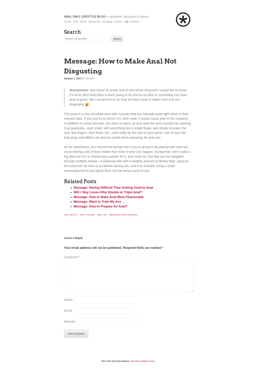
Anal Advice (70, 215)
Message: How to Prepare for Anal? (100, 206)
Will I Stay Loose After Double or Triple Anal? (108, 192)
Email (68, 316)
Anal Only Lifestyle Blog (84, 16)
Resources (94, 21)
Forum (67, 21)
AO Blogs (107, 21)
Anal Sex (102, 215)
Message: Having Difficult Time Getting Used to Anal (113, 187)
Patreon (134, 21)
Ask (126, 21)
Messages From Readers (124, 215)
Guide (83, 21)
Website (70, 327)
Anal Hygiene (87, 215)
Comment (89, 78)
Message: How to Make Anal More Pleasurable (109, 197)
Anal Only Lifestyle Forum (142, 367)
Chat (75, 21)
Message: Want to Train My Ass (97, 201)
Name (68, 305)
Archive (118, 21)
